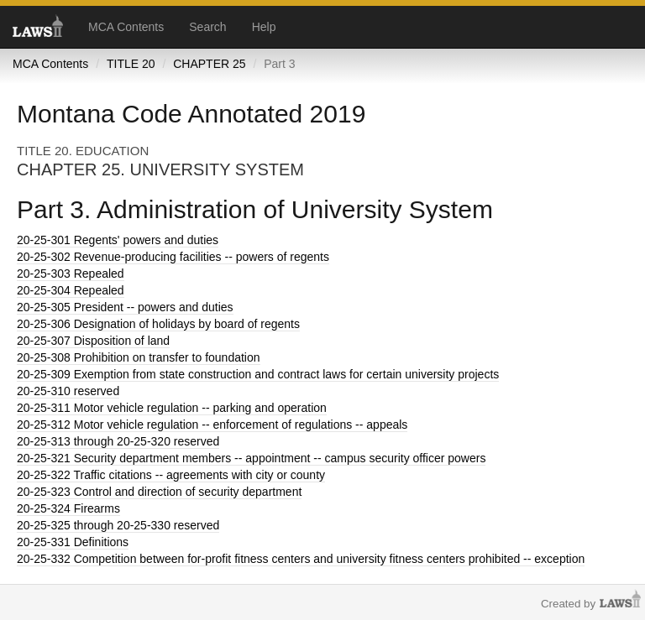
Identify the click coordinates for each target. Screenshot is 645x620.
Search (207, 27)
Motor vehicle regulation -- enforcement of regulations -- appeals (212, 424)
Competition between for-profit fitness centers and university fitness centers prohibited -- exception (301, 558)
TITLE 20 (131, 63)
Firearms (68, 508)
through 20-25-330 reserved (118, 525)
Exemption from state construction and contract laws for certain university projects (258, 374)
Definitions (72, 542)
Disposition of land (93, 340)
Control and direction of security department (159, 491)
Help (264, 27)
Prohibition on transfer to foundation (138, 357)
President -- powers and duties (125, 307)
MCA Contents (126, 27)
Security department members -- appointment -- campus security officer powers (251, 458)
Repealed (70, 273)
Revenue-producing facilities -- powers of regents (173, 256)
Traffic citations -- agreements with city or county (171, 475)
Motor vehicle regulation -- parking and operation (172, 407)
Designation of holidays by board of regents (158, 324)
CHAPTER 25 (209, 63)
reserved (68, 391)
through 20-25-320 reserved (118, 441)
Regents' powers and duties (117, 240)
